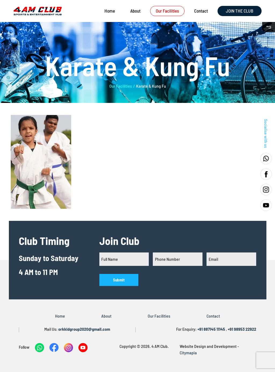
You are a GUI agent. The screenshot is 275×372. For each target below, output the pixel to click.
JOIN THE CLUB (239, 10)
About (135, 10)
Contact (201, 10)
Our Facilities (167, 10)
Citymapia (188, 352)
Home (109, 10)
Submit (119, 279)
